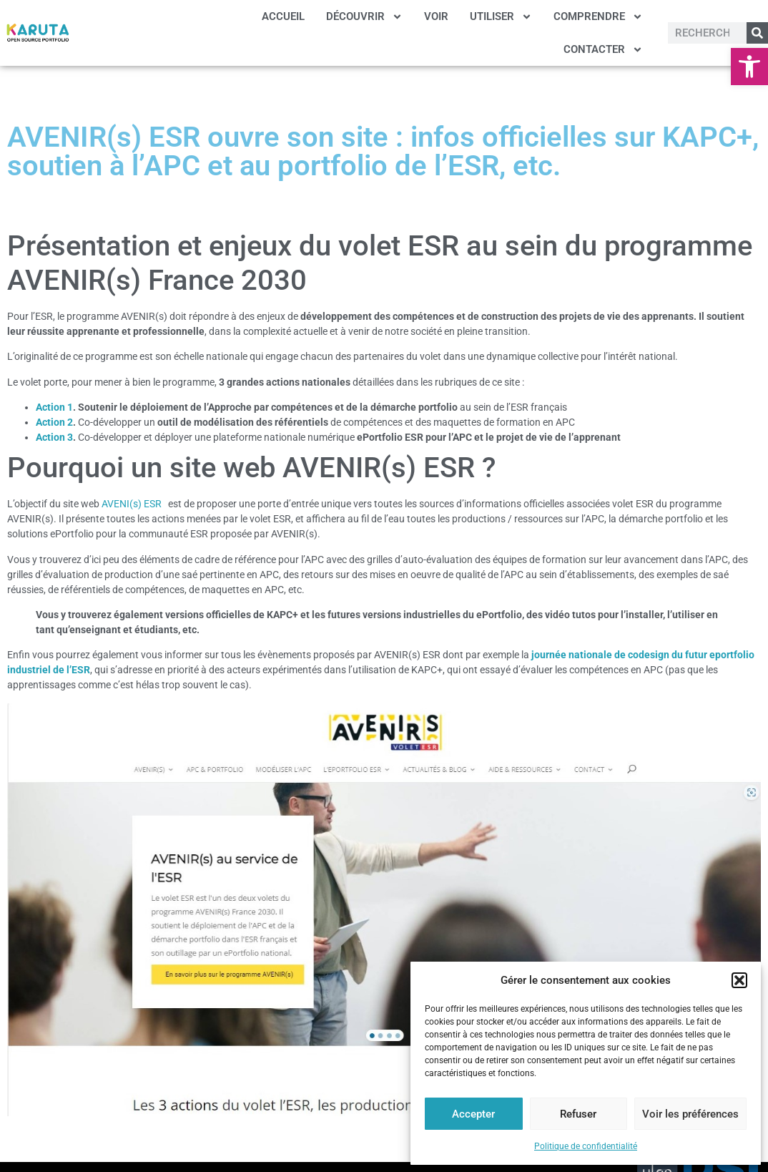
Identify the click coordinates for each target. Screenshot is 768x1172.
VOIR (436, 16)
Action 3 (54, 437)
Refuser (578, 1114)
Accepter (473, 1114)
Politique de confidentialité (585, 1146)
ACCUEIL (283, 16)
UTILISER (501, 16)
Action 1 (54, 407)
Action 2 (54, 422)
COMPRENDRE (598, 16)
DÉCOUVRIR (364, 16)
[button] (749, 66)
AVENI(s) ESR (134, 503)
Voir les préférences (690, 1114)
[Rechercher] (757, 33)
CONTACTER (603, 49)
